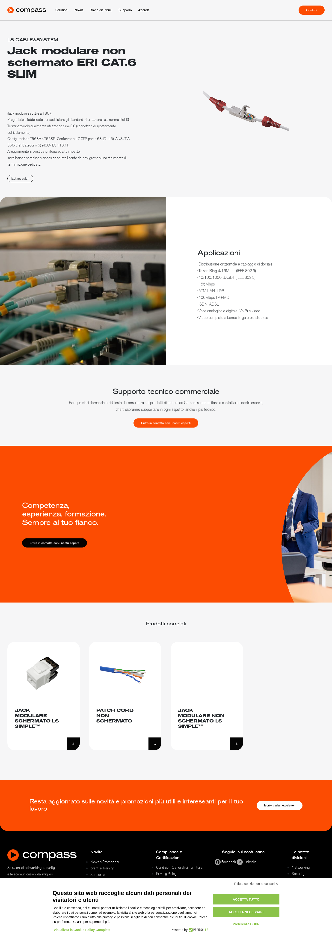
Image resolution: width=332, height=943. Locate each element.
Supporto (125, 10)
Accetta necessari (246, 912)
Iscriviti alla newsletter (279, 805)
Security (298, 873)
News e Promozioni (104, 861)
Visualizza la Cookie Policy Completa (82, 930)
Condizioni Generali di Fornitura (179, 867)
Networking (301, 867)
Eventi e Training (102, 868)
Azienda (143, 10)
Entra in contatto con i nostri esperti (166, 428)
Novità (78, 10)
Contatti (311, 10)
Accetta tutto (246, 899)
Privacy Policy (166, 873)
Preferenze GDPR (246, 924)
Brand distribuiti (101, 10)
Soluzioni (61, 10)
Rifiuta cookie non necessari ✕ (256, 884)
